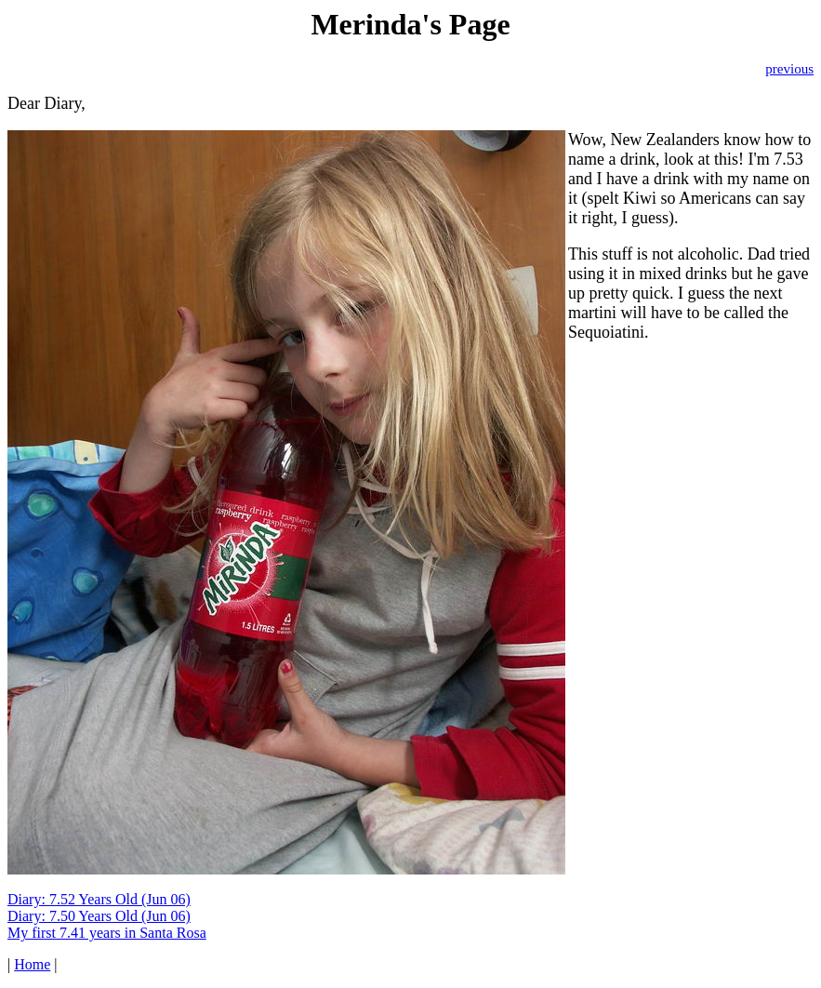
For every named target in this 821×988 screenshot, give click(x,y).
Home (32, 964)
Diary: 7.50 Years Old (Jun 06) (99, 916)
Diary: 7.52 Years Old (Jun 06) (99, 899)
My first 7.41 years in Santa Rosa (106, 933)
